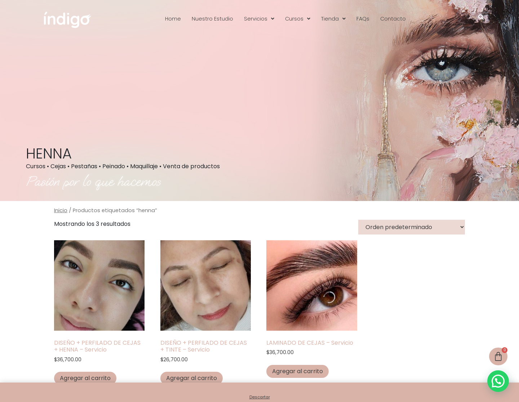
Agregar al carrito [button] (85, 378)
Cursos (297, 18)
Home (173, 18)
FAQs (362, 18)
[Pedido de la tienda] (411, 227)
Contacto (393, 18)
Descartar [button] (259, 397)
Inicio (60, 210)
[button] (259, 19)
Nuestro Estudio (212, 18)
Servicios (259, 18)
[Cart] (498, 356)
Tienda (333, 18)
